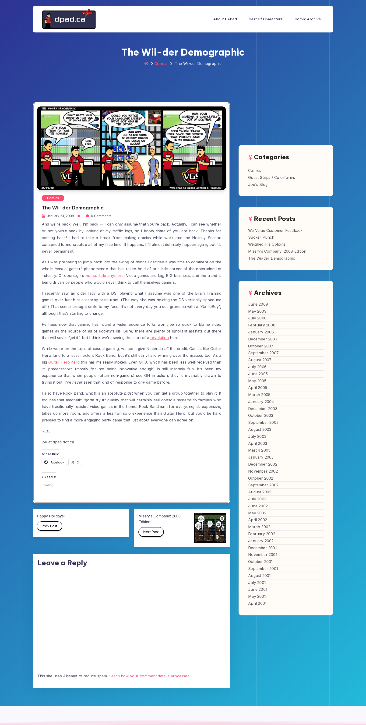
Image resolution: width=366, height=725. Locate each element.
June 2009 (258, 304)
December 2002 (262, 464)
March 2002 (259, 526)
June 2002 (258, 506)
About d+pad (225, 19)
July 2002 (257, 499)
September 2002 (263, 485)
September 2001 (263, 568)
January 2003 (261, 457)
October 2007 (260, 346)
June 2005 (258, 373)
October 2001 (260, 561)
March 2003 (259, 450)
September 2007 (263, 353)
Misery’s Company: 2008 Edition (277, 251)
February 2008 (261, 325)
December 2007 (263, 339)
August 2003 (259, 429)
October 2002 (260, 478)
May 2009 (257, 311)
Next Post (151, 533)
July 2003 (257, 436)
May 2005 (257, 380)
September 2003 (263, 422)
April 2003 (257, 443)
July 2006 (257, 366)
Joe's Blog (257, 184)
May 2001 (257, 596)
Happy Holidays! (51, 516)
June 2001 (257, 589)
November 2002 (263, 471)
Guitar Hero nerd (64, 362)
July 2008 (257, 318)
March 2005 (259, 394)
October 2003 (260, 415)
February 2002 (261, 533)
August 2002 (259, 492)
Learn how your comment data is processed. (149, 676)
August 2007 (259, 359)
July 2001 (257, 582)
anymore (115, 275)
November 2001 (262, 554)
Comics (161, 63)
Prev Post (49, 527)
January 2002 (261, 540)
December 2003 (262, 408)
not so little (96, 275)
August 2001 (259, 575)
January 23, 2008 (60, 216)
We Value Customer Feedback (275, 230)
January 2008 (261, 332)
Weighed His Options (266, 244)
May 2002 (257, 513)
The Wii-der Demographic (271, 258)
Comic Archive (308, 19)
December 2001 (262, 547)
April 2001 (257, 603)
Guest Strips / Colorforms (271, 177)
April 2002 (257, 520)
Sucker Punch (261, 237)
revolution (159, 337)
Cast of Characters (266, 19)
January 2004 (261, 401)
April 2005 (257, 387)
